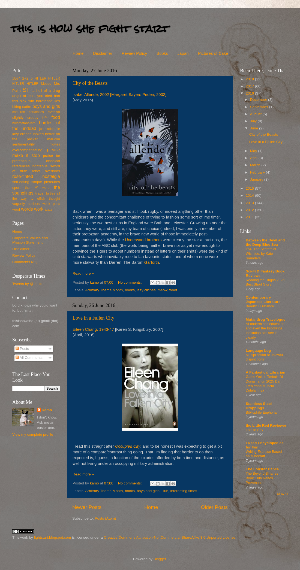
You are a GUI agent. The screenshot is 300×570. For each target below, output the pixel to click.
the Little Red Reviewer (266, 425)
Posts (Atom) (105, 518)
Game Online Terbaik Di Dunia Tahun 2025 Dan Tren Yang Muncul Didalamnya (264, 383)
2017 (250, 86)
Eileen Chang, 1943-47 (93, 329)
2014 (250, 195)
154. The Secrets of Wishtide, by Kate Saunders (261, 253)
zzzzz (48, 209)
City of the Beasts (90, 83)
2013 (250, 203)
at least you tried (37, 96)
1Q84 (16, 78)
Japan (183, 53)
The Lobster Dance (262, 469)
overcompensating (27, 150)
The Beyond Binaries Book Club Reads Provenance (262, 477)
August (256, 114)
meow (162, 290)
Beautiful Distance (260, 306)
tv (32, 198)
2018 (250, 79)
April (254, 158)
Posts (22, 349)
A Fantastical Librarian (265, 372)
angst (16, 96)
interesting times (183, 491)
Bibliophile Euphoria (261, 412)
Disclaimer (102, 53)
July (254, 121)
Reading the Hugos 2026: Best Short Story (265, 282)
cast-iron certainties (28, 112)
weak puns (51, 204)
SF (26, 89)
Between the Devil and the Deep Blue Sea (265, 242)
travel (39, 193)
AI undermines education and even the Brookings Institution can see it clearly (265, 330)
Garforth (151, 262)
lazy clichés (146, 290)
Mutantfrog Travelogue (266, 319)
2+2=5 (27, 78)
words (27, 209)
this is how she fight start (90, 28)
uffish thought (48, 199)
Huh (164, 491)
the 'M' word (37, 188)
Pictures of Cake (213, 53)
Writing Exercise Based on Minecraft (264, 454)
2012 (250, 210)
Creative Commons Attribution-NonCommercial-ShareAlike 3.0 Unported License (169, 537)
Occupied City (127, 446)
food (55, 117)
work (38, 209)
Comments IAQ (24, 262)
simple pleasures (45, 182)
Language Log (258, 350)
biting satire (21, 107)
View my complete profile (32, 434)
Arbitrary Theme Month (104, 290)
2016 (250, 93)
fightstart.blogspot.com (52, 537)
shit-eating (20, 182)
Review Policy (134, 53)
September (259, 107)
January (257, 179)
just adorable (49, 129)
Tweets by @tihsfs (27, 284)
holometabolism (23, 123)
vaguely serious (26, 204)
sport (16, 188)
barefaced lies (48, 101)
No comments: (130, 282)
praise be (51, 156)
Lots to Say (254, 430)
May (254, 151)
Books (162, 53)
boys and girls (148, 491)
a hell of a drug (46, 91)
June (254, 128)
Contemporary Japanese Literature (263, 299)
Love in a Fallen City (93, 318)
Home (78, 53)
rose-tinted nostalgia (36, 176)
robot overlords (46, 171)
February (258, 172)
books (130, 290)
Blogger (160, 559)
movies (55, 144)
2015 (250, 188)
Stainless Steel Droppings (259, 406)
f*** (45, 118)
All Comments (29, 358)
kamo (95, 282)
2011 (250, 217)
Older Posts (214, 507)
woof (173, 290)
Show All (282, 493)
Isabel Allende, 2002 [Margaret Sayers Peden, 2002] (119, 94)
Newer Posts (86, 507)
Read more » (83, 273)
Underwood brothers (143, 240)
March (255, 165)
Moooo (46, 84)
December (259, 100)
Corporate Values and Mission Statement (30, 240)
